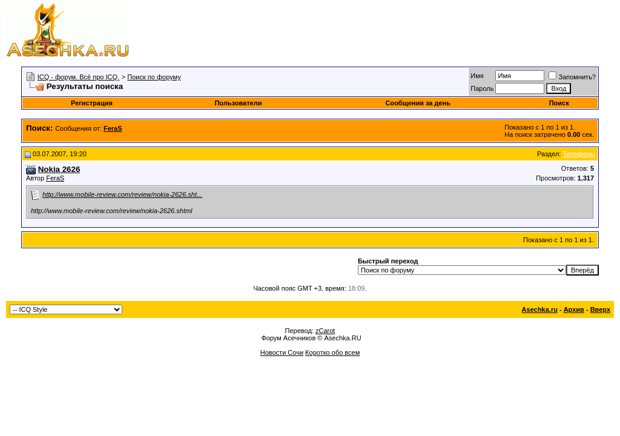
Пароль (481, 88)
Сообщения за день (417, 103)
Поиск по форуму (153, 77)
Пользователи (238, 103)
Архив (574, 309)
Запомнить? (572, 77)
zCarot (325, 330)
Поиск (559, 103)
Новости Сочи (281, 352)
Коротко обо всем (332, 352)
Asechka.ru (540, 309)
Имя (476, 75)
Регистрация (92, 103)
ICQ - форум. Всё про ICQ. (78, 77)
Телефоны (578, 153)
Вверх (600, 309)
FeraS (55, 178)
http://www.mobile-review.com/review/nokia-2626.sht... (122, 194)
